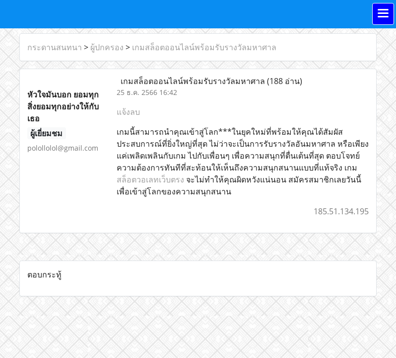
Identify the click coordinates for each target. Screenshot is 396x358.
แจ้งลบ (128, 111)
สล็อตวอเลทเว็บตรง (150, 179)
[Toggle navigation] (383, 14)
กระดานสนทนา (54, 47)
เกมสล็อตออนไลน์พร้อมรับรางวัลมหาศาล (204, 47)
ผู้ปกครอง (107, 47)
